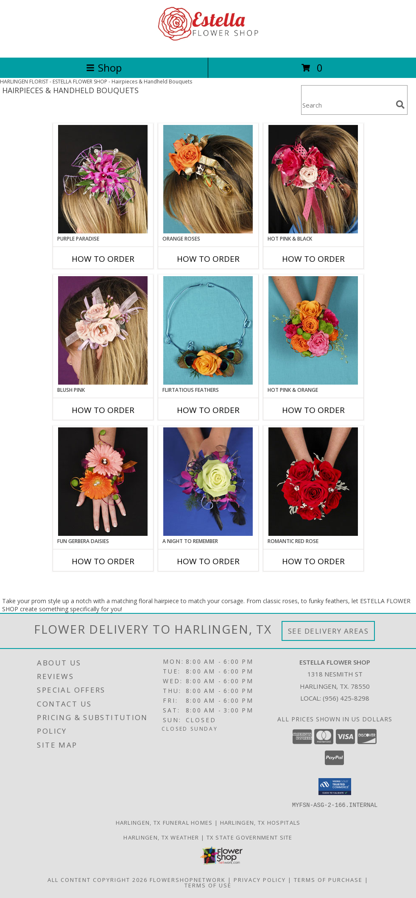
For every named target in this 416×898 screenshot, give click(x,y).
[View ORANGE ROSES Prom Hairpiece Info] (208, 179)
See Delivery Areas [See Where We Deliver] (328, 631)
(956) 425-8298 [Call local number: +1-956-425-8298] (346, 698)
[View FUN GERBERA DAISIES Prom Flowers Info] (103, 481)
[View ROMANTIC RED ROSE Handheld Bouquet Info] (313, 481)
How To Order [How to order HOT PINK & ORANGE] (313, 410)
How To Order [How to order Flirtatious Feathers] (208, 410)
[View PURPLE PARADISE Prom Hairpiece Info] (103, 179)
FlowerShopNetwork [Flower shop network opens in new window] (188, 879)
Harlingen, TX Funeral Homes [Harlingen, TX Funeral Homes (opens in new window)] (164, 822)
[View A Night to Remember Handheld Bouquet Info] (208, 481)
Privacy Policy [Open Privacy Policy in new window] (260, 879)
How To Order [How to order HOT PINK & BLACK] (313, 258)
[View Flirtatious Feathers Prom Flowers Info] (208, 330)
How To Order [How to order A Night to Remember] (208, 561)
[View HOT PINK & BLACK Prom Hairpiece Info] (313, 179)
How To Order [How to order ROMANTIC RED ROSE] (313, 561)
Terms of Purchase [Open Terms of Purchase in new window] (328, 879)
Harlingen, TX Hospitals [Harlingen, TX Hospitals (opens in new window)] (260, 822)
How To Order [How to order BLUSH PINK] (103, 410)
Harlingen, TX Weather (161, 837)
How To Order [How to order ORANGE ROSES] (208, 258)
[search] (400, 104)
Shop (104, 68)
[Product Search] (347, 105)
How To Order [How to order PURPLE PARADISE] (103, 258)
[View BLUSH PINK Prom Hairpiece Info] (103, 330)
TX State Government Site (250, 837)
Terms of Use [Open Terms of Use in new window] (208, 885)
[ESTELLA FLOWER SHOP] (208, 45)
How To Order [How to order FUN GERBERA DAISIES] (103, 561)
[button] (334, 786)
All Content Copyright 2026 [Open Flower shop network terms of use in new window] (97, 879)
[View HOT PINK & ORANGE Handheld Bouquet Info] (313, 330)
